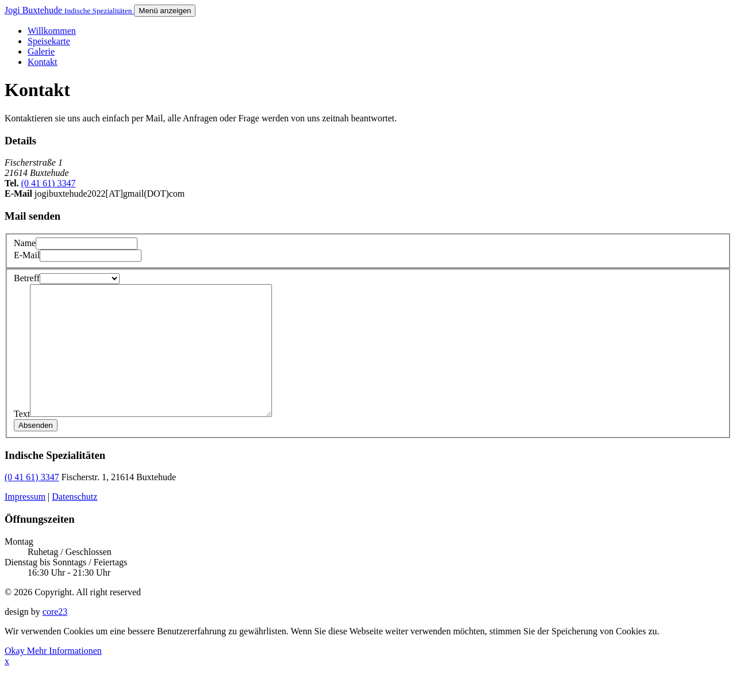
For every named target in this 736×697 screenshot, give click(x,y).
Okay (16, 676)
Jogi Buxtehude (69, 10)
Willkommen (52, 31)
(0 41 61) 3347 (48, 183)
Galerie (41, 51)
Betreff (27, 278)
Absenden (35, 451)
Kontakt (42, 62)
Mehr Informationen (64, 676)
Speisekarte (49, 41)
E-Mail (27, 255)
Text (22, 440)
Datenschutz (74, 522)
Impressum (25, 522)
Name (25, 243)
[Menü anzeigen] (164, 11)
